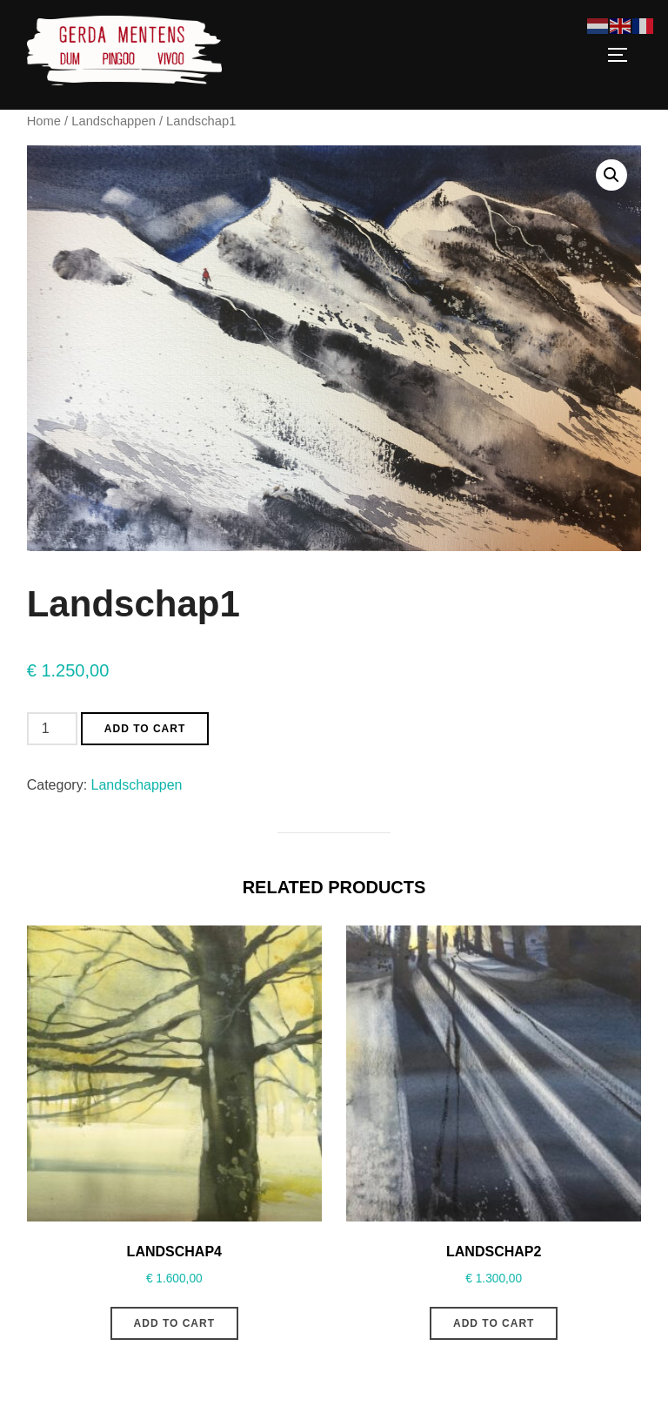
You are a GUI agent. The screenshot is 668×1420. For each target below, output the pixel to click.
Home (44, 121)
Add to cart (144, 729)
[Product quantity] (52, 728)
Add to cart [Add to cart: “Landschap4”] (174, 1323)
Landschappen (113, 121)
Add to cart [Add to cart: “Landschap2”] (493, 1323)
